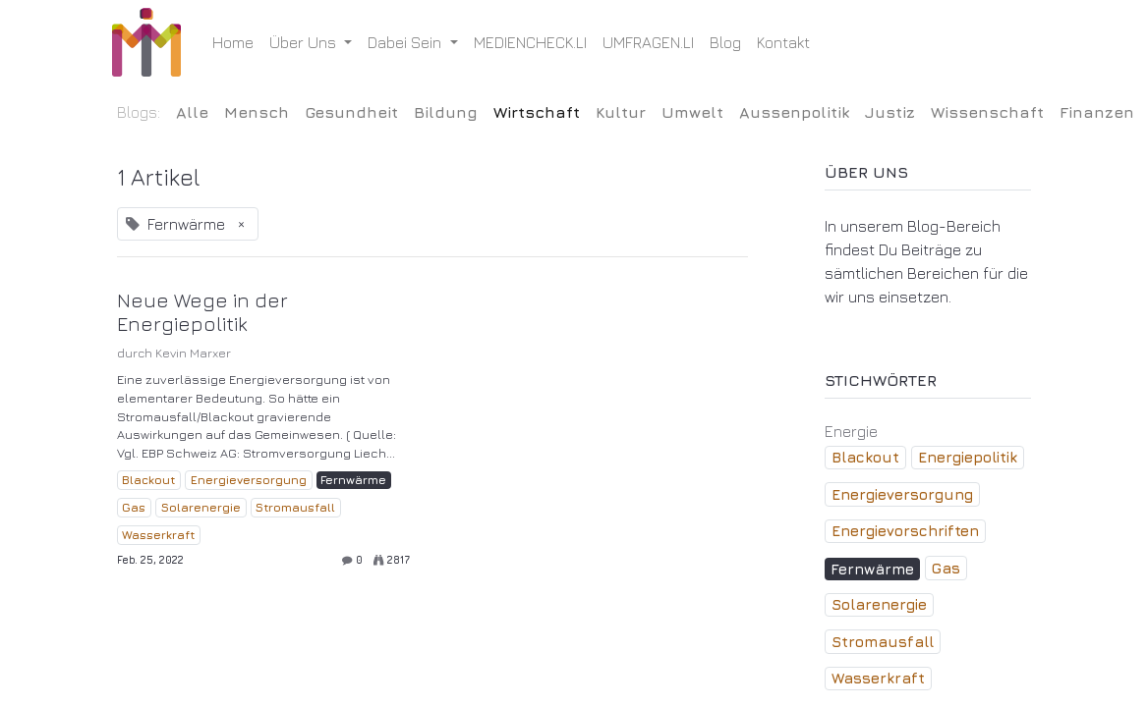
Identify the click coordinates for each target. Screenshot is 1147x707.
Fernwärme (353, 479)
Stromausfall (295, 507)
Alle (192, 112)
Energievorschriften (905, 530)
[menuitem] (237, 42)
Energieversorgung (249, 479)
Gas (133, 507)
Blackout (148, 479)
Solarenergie (201, 507)
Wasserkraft (158, 534)
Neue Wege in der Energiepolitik (202, 312)
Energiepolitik (967, 457)
